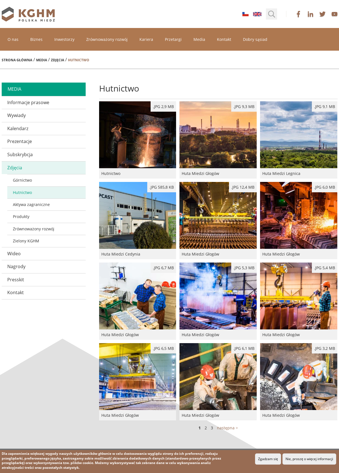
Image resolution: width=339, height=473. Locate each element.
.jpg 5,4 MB (324, 267)
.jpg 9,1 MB (324, 106)
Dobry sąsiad (255, 39)
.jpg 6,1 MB (243, 348)
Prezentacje (19, 141)
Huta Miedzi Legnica (298, 140)
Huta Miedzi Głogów (218, 140)
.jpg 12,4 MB (242, 187)
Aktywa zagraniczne (31, 204)
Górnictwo (22, 180)
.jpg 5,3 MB (243, 267)
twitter (322, 14)
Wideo (14, 253)
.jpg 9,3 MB (243, 106)
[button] (271, 14)
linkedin (310, 14)
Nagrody (16, 266)
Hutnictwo (22, 192)
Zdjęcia (57, 60)
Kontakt (224, 39)
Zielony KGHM (26, 240)
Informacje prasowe (28, 102)
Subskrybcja (20, 154)
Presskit (15, 280)
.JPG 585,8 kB (161, 187)
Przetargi (173, 39)
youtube (334, 14)
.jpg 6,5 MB (163, 348)
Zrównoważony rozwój (107, 39)
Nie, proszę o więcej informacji (309, 458)
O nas (13, 39)
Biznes (36, 39)
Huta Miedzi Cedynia (137, 220)
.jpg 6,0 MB (324, 187)
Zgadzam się (268, 458)
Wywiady (16, 115)
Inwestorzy (64, 39)
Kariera (146, 39)
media (14, 89)
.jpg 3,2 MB (324, 348)
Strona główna (17, 60)
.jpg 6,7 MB (163, 267)
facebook (298, 14)
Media (199, 39)
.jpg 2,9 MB (163, 106)
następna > (227, 427)
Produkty (21, 216)
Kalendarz (17, 128)
